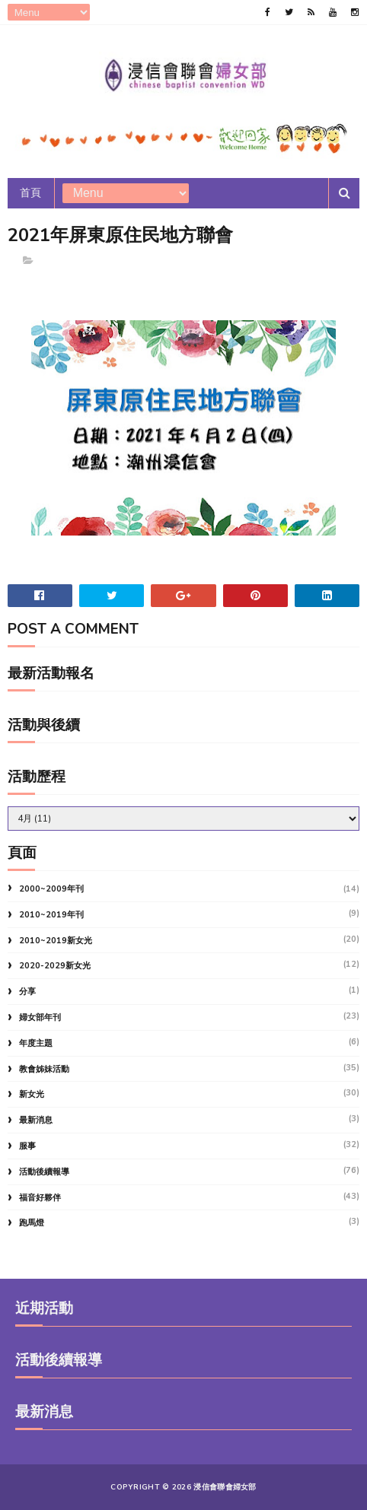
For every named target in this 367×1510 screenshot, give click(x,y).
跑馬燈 (31, 1223)
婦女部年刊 (40, 1017)
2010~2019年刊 (51, 914)
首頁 (31, 193)
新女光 (31, 1094)
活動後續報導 (44, 1172)
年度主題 (36, 1043)
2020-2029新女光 (55, 965)
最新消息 (36, 1120)
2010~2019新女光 (55, 940)
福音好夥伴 (40, 1197)
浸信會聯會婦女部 (224, 1487)
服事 (27, 1146)
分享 (27, 991)
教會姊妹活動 (44, 1069)
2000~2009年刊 (51, 889)
